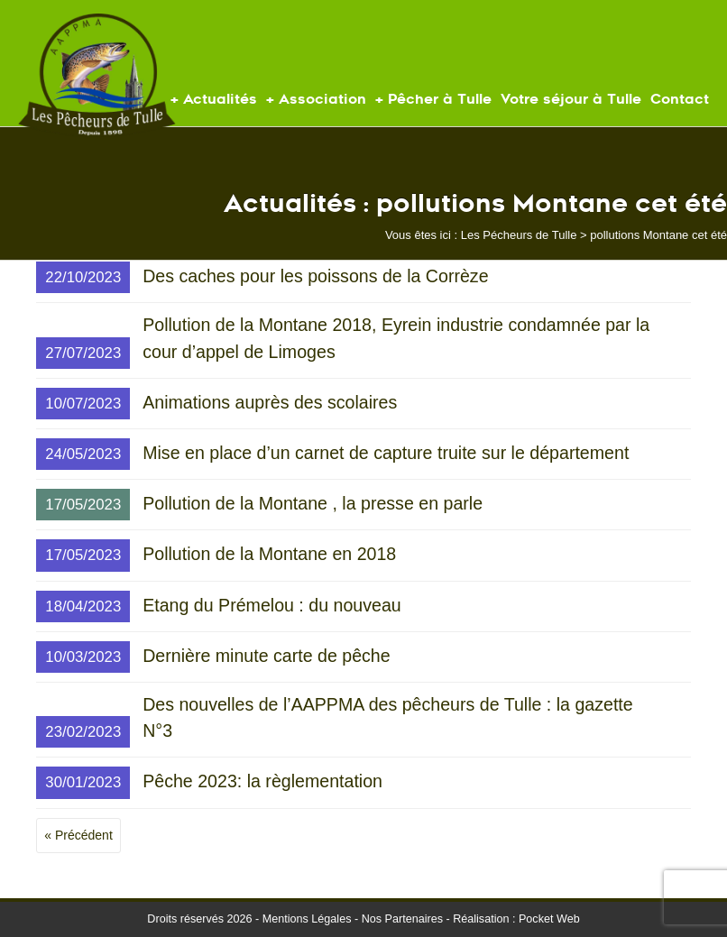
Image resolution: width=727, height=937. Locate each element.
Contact (679, 99)
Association (322, 99)
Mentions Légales (307, 919)
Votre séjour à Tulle (571, 99)
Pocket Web (549, 919)
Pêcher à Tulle (440, 99)
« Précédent (78, 835)
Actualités (220, 99)
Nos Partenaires (402, 919)
